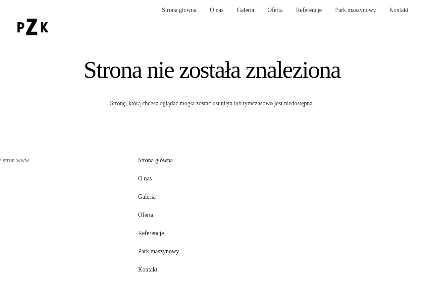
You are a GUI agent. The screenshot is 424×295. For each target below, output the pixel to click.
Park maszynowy (158, 251)
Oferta (145, 215)
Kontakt (147, 269)
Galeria (147, 196)
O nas (145, 178)
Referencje (151, 233)
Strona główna (155, 160)
